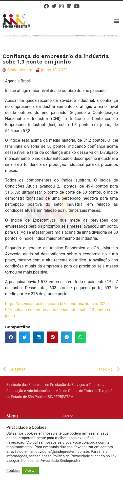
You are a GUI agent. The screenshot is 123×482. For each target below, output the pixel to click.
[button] (116, 21)
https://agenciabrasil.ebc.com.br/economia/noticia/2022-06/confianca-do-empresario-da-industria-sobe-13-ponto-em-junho (59, 309)
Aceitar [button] (30, 470)
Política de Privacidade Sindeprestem (52, 460)
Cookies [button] (13, 470)
